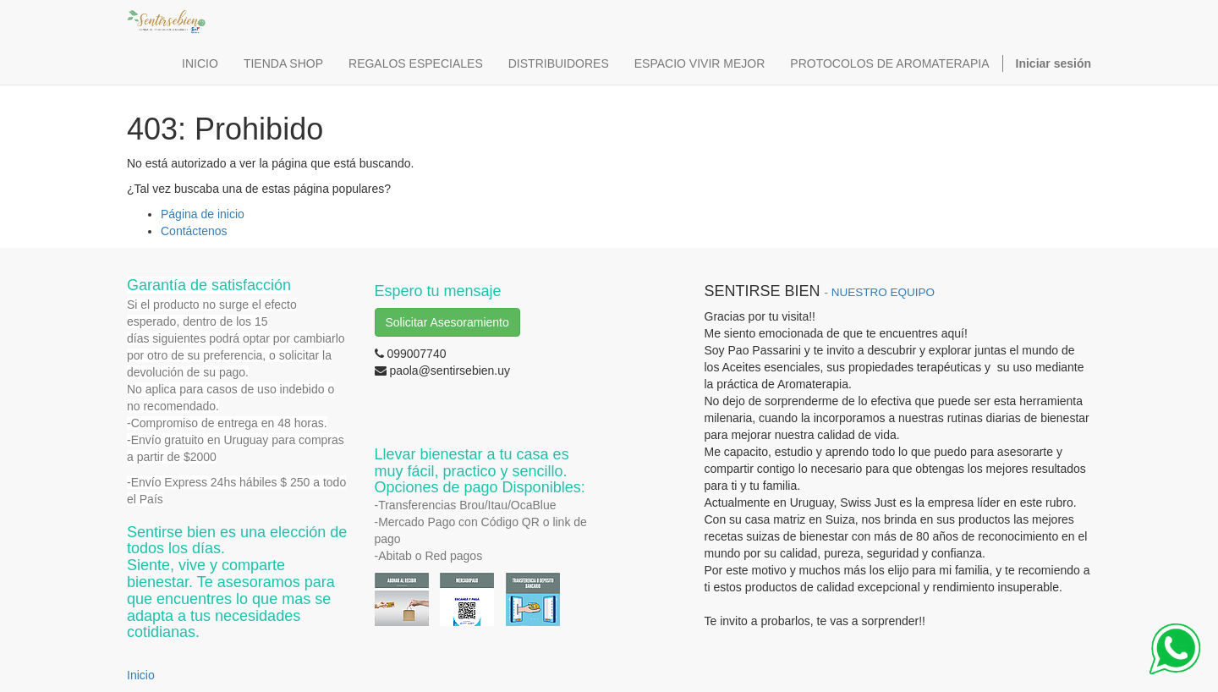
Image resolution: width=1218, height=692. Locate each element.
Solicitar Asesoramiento (447, 322)
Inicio (141, 675)
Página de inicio (202, 214)
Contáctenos (194, 231)
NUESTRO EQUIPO (883, 292)
